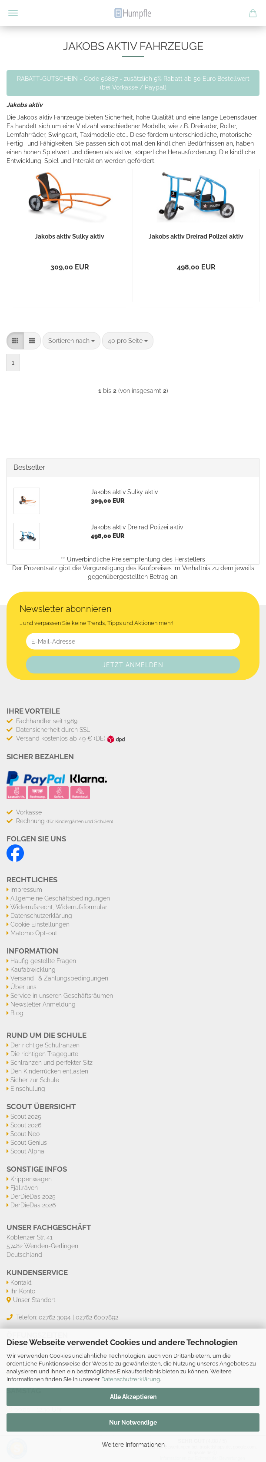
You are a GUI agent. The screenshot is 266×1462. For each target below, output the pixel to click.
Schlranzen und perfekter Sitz (51, 1062)
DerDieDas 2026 (33, 1205)
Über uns (23, 987)
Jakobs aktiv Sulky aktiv (69, 236)
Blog (16, 1013)
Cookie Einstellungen (40, 924)
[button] (15, 340)
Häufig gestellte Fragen (43, 960)
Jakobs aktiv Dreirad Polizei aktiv (196, 236)
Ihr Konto (22, 1291)
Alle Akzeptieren (133, 1396)
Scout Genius (28, 1142)
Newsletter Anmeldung (43, 1004)
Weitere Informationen (133, 1444)
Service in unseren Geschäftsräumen (61, 995)
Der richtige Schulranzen (45, 1045)
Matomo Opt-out (33, 933)
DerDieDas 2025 (33, 1196)
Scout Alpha (27, 1151)
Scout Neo (25, 1133)
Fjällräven (24, 1187)
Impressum (26, 889)
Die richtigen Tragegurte (44, 1053)
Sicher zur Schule (34, 1080)
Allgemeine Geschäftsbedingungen (60, 898)
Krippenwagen (31, 1179)
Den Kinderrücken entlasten (49, 1071)
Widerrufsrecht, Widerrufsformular (58, 907)
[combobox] (71, 340)
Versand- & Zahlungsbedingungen (59, 978)
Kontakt (20, 1282)
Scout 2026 (25, 1125)
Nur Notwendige (133, 1422)
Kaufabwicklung (33, 969)
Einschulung (27, 1088)
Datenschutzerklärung (130, 1379)
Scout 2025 (25, 1116)
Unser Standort (34, 1299)
